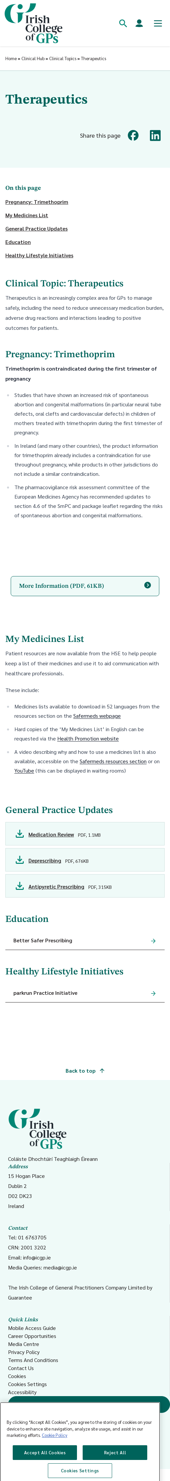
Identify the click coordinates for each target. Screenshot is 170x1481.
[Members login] (139, 23)
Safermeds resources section (113, 761)
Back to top (85, 1070)
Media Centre (23, 1343)
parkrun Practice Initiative (45, 992)
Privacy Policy (23, 1351)
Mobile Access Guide (32, 1327)
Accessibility (22, 1391)
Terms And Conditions (33, 1359)
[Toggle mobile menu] (158, 23)
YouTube (24, 770)
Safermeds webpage (97, 715)
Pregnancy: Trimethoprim (36, 201)
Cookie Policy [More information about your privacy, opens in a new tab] (54, 1466)
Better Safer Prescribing (42, 940)
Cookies (17, 1375)
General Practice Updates (36, 228)
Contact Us (21, 1367)
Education (18, 241)
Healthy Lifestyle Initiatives (39, 255)
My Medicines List (26, 215)
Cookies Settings (27, 1384)
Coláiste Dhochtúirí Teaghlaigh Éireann (53, 1135)
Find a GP (89, 1404)
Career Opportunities (32, 1335)
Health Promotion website (88, 738)
